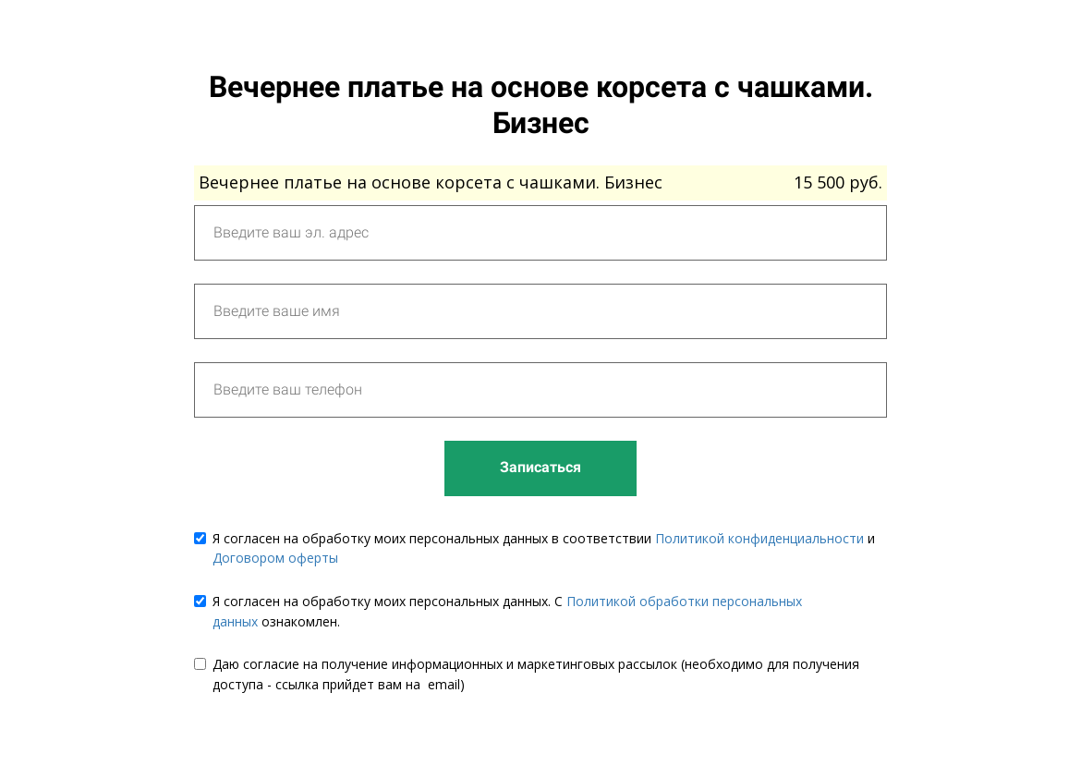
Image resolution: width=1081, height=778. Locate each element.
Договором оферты (275, 557)
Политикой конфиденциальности (759, 538)
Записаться (540, 467)
